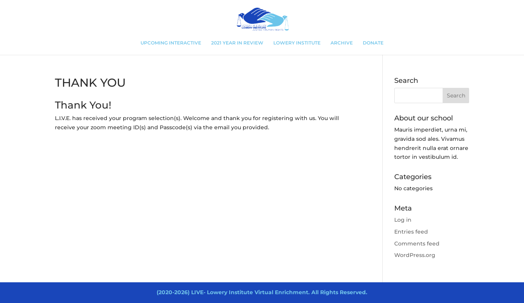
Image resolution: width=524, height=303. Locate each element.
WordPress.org (414, 255)
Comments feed (417, 243)
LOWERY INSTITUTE (297, 43)
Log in (403, 219)
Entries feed (411, 231)
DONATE (373, 43)
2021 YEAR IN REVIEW (237, 43)
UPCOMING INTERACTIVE (171, 43)
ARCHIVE (342, 43)
